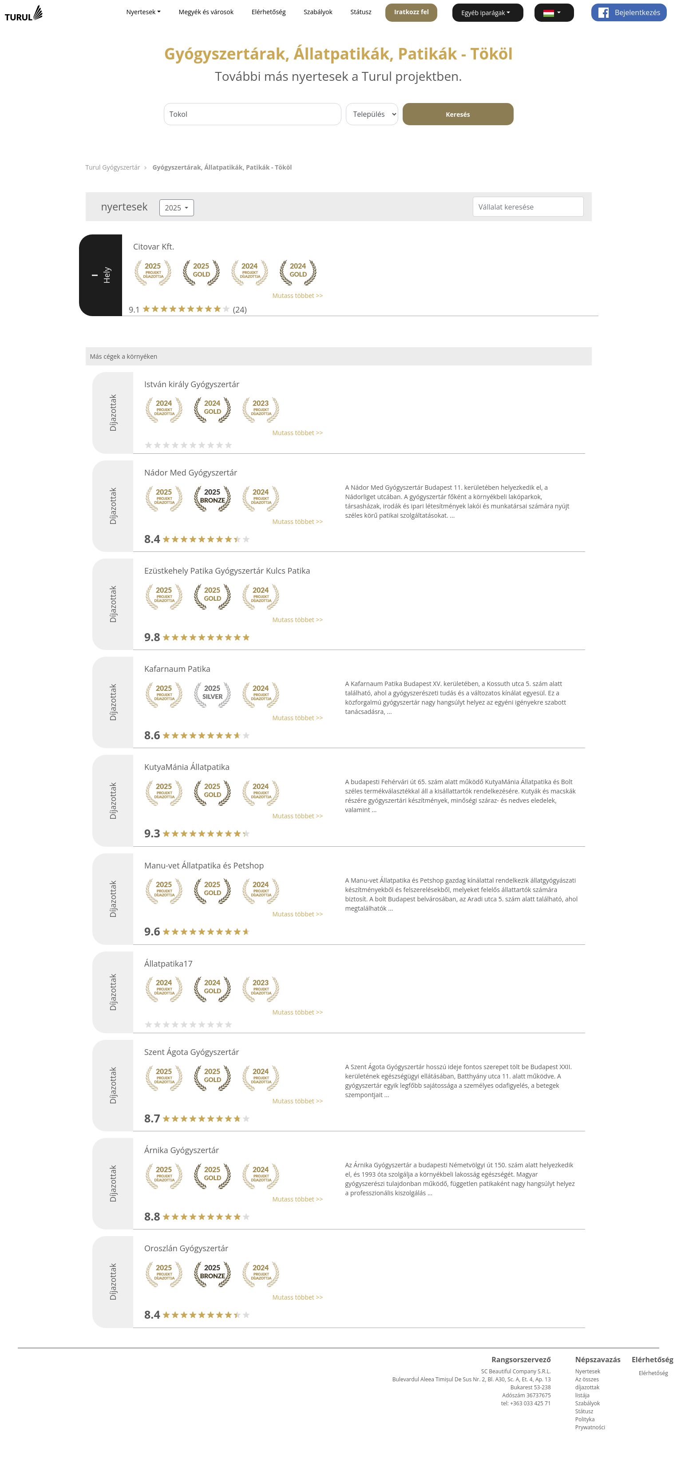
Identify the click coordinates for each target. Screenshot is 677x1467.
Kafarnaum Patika (177, 668)
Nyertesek (587, 1371)
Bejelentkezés (629, 12)
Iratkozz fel (411, 12)
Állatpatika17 (168, 963)
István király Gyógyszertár (191, 384)
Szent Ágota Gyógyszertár (191, 1052)
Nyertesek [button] (140, 12)
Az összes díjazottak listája (587, 1387)
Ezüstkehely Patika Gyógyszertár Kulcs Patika (227, 570)
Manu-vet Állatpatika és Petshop (204, 865)
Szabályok (318, 12)
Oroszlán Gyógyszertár (186, 1248)
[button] (554, 13)
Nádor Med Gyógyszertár (190, 472)
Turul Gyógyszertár (113, 167)
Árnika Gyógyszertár (181, 1150)
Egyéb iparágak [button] (483, 12)
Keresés (458, 114)
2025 (174, 208)
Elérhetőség (269, 12)
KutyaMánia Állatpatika (187, 766)
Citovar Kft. (153, 246)
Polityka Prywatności (590, 1423)
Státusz (360, 12)
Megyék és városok (206, 12)
